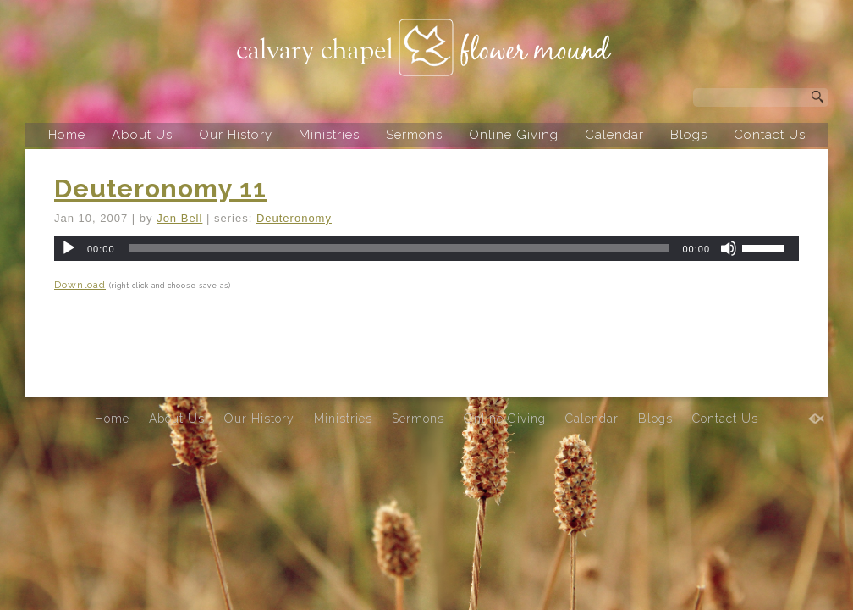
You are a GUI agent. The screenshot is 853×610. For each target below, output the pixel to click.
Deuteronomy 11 (160, 188)
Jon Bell (179, 218)
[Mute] (728, 248)
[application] (426, 248)
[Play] (68, 248)
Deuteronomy (294, 218)
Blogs (688, 134)
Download (80, 285)
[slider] (399, 248)
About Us (142, 134)
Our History (235, 134)
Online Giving (514, 134)
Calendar (614, 134)
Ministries (329, 134)
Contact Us (770, 134)
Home (66, 134)
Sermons (414, 134)
